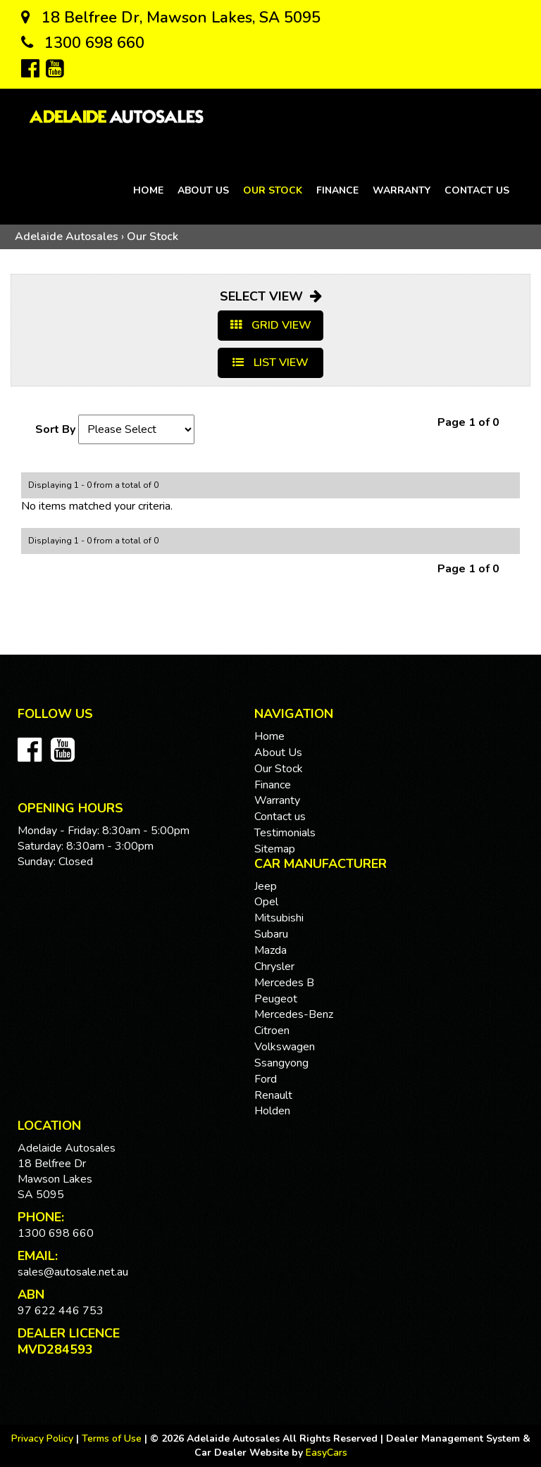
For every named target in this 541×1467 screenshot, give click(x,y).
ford (265, 1079)
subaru (271, 934)
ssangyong (281, 1063)
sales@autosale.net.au (73, 1272)
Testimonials (285, 832)
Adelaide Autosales (66, 236)
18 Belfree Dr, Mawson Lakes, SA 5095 (171, 17)
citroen (272, 1030)
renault (273, 1095)
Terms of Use (113, 1438)
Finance (337, 190)
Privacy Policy (43, 1438)
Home (148, 190)
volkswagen (284, 1046)
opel (266, 901)
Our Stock (272, 190)
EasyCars (326, 1452)
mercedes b (284, 982)
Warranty (401, 190)
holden (272, 1111)
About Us (203, 190)
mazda (270, 950)
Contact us (476, 190)
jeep (265, 886)
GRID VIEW (270, 325)
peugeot (275, 999)
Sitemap (274, 849)
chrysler (274, 966)
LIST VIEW (270, 362)
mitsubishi (279, 918)
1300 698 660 (82, 42)
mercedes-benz (293, 1014)
